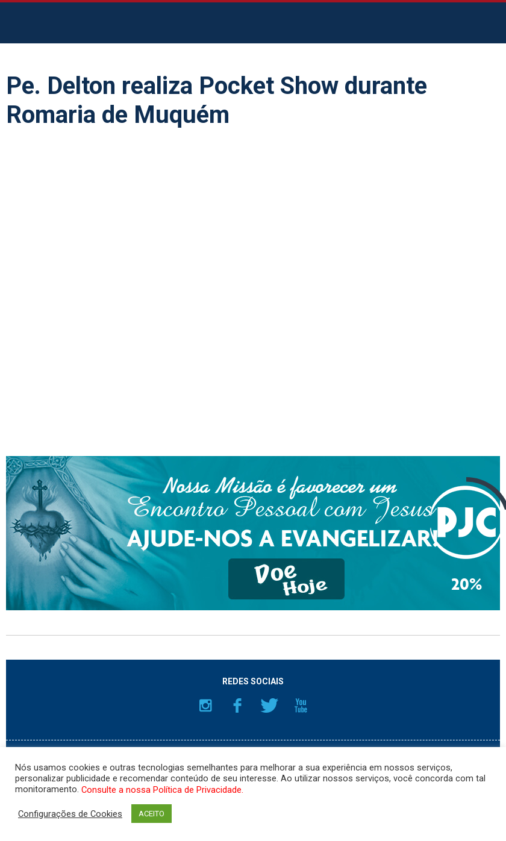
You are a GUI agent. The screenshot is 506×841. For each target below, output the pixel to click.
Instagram (205, 705)
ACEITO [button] (151, 813)
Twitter (269, 705)
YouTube (301, 705)
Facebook (237, 705)
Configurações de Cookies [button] (70, 813)
